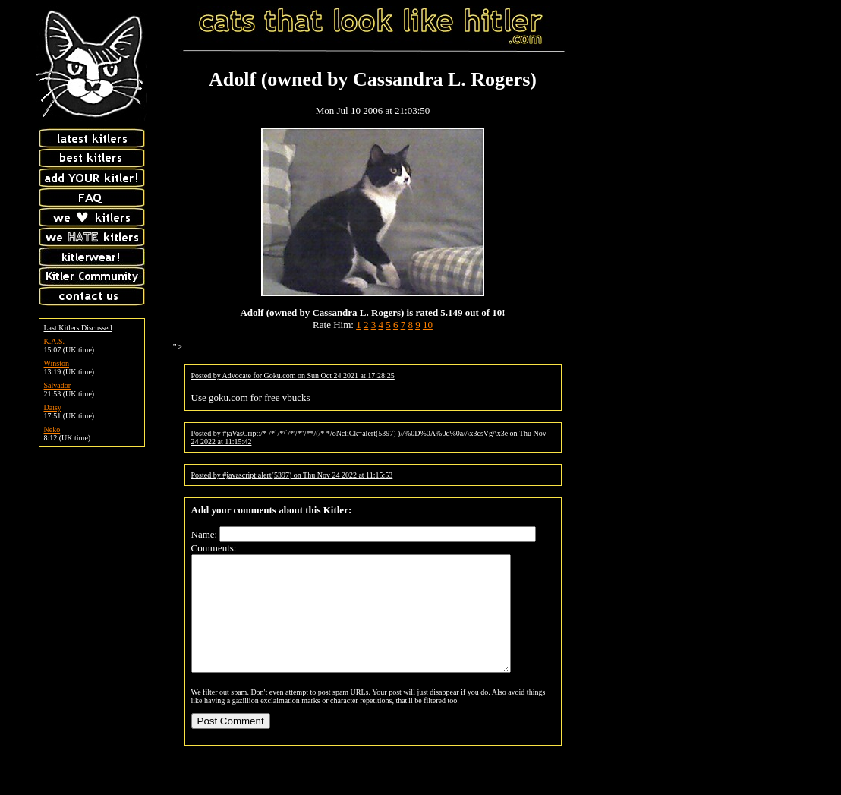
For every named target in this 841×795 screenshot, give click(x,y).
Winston (57, 363)
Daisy (52, 407)
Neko (52, 429)
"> (178, 346)
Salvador (57, 385)
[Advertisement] (708, 101)
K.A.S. (54, 341)
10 (428, 324)
